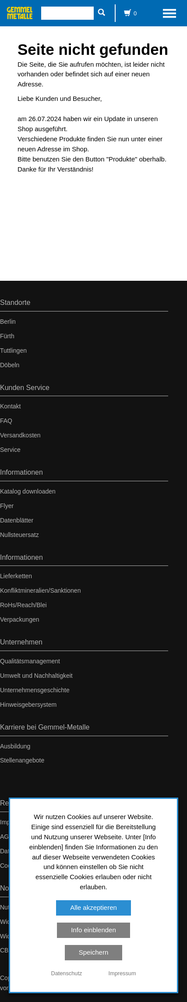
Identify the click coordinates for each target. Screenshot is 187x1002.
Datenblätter (16, 520)
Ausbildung (15, 746)
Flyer (7, 505)
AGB (6, 836)
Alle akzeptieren (93, 907)
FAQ (6, 420)
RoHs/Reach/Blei (23, 604)
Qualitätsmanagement (30, 661)
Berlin (8, 321)
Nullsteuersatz (19, 534)
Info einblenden (93, 930)
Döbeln (9, 365)
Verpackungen (19, 619)
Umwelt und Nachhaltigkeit (36, 675)
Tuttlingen (13, 350)
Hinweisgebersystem (28, 704)
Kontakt (10, 406)
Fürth (7, 336)
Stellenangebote (22, 760)
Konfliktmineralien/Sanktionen (40, 590)
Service (10, 449)
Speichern (94, 952)
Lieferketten (16, 576)
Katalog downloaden (28, 491)
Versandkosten (20, 435)
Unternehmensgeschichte (35, 690)
